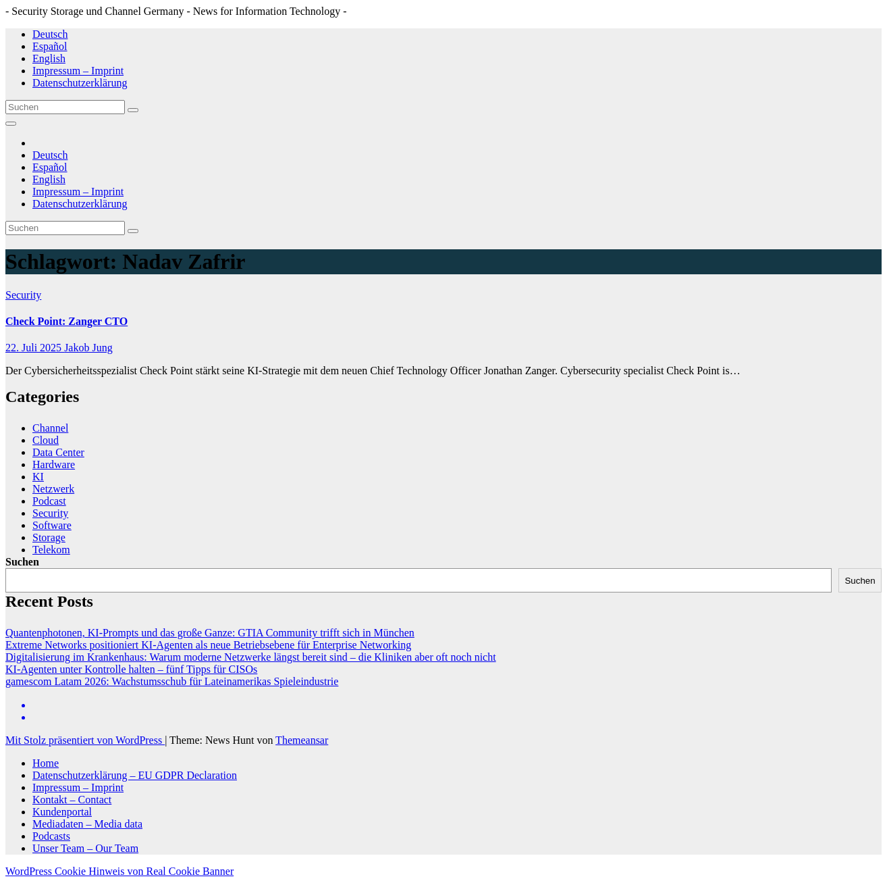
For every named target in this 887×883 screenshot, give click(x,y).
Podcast (49, 501)
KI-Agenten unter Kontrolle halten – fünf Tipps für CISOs (131, 669)
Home (45, 763)
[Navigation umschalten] (10, 124)
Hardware (53, 464)
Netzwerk (53, 489)
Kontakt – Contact (71, 799)
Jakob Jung (88, 347)
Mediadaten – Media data (87, 824)
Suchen (22, 561)
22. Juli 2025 (34, 347)
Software (52, 525)
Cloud (45, 440)
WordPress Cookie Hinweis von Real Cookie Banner (119, 871)
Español (50, 46)
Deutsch (50, 34)
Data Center (58, 452)
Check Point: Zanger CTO (66, 321)
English (48, 58)
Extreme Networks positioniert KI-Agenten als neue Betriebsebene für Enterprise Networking (208, 645)
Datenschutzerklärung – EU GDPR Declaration (134, 775)
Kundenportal (62, 811)
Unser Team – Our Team (85, 848)
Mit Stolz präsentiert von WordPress (85, 740)
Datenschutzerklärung (79, 83)
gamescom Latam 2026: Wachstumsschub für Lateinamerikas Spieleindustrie (171, 681)
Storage (48, 537)
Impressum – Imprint (78, 70)
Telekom (51, 549)
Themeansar (301, 740)
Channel (50, 428)
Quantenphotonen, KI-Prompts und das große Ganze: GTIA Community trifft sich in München (209, 632)
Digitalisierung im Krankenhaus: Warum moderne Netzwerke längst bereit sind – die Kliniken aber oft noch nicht (250, 657)
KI (38, 476)
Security (23, 295)
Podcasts (51, 836)
